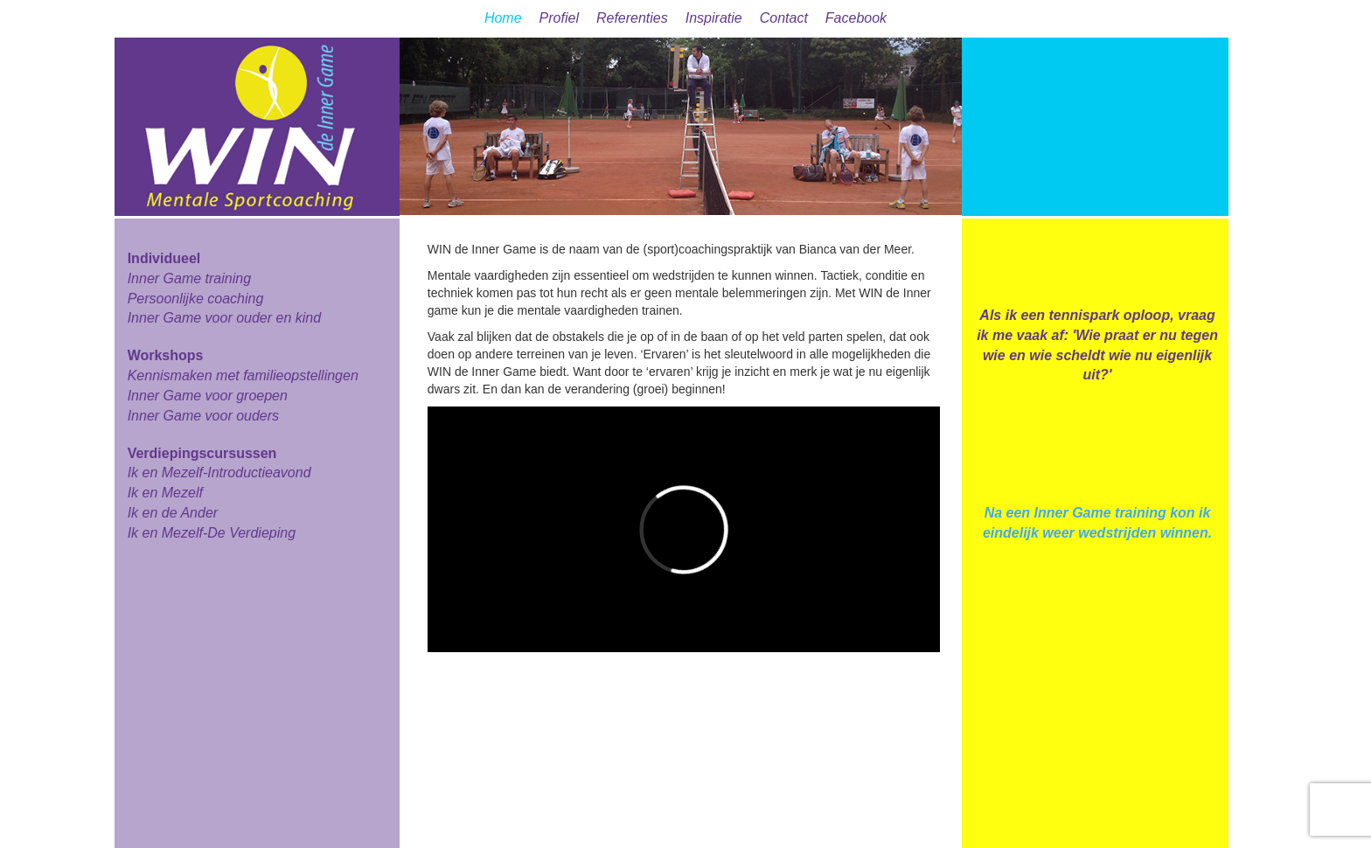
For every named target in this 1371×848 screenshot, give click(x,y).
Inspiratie (714, 17)
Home (503, 17)
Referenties (632, 17)
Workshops (166, 355)
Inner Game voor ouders (203, 415)
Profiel (559, 17)
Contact (784, 17)
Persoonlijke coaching (196, 298)
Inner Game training (189, 278)
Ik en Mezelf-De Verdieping (212, 532)
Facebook (856, 17)
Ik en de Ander (173, 512)
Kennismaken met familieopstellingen (243, 375)
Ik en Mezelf (165, 492)
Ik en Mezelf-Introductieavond (219, 472)
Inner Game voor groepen (208, 395)
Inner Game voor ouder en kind (224, 317)
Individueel (164, 258)
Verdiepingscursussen (202, 453)
